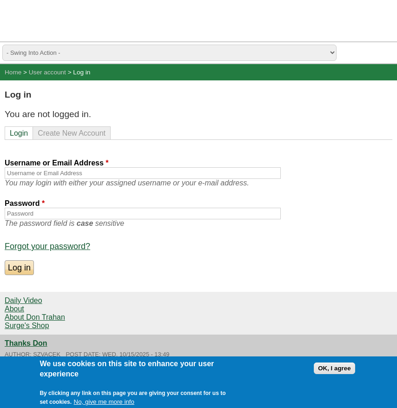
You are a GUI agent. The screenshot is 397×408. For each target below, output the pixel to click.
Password (25, 203)
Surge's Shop (27, 325)
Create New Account (72, 133)
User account (47, 72)
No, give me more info (104, 402)
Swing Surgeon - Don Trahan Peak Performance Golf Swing (51, 21)
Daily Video (23, 300)
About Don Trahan (35, 317)
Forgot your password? (47, 246)
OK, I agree (334, 368)
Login (19, 133)
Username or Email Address (57, 163)
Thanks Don (26, 343)
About (14, 309)
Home (13, 72)
